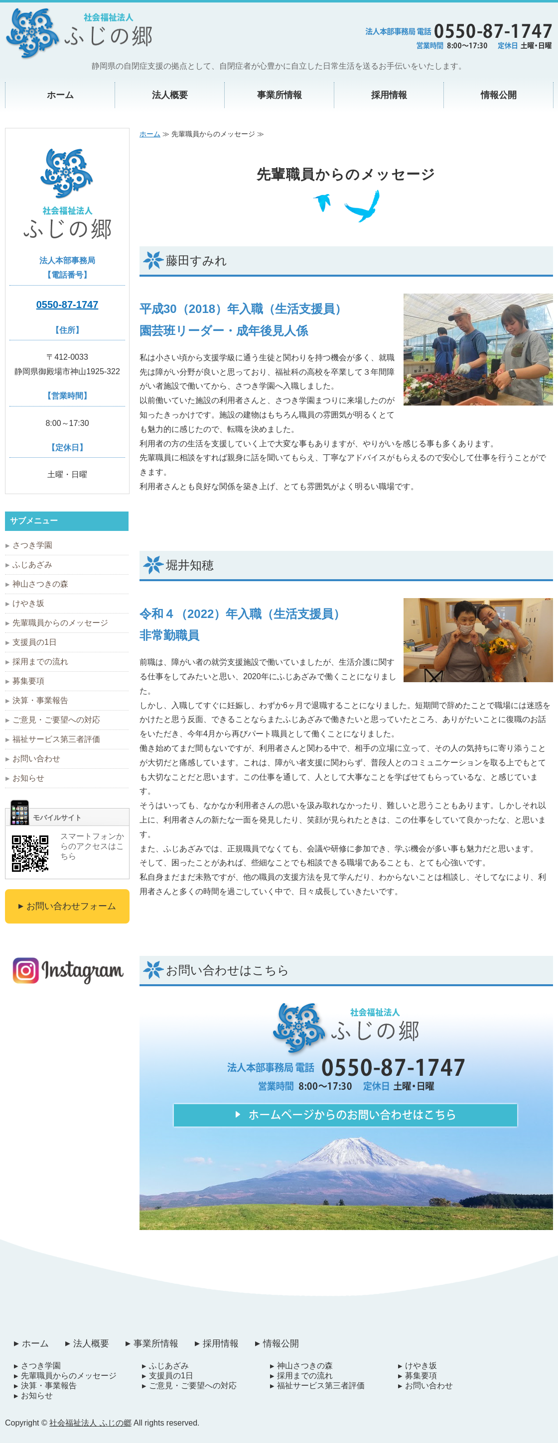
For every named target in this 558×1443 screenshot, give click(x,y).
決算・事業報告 (40, 700)
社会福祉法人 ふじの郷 (90, 1423)
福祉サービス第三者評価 (56, 739)
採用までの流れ (40, 661)
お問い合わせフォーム (71, 906)
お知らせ (28, 778)
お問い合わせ (36, 758)
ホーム (60, 95)
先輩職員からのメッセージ (60, 622)
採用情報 (389, 95)
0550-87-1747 (67, 304)
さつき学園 (32, 545)
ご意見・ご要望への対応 (56, 720)
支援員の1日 (34, 642)
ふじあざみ (32, 564)
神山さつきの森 (40, 584)
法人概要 (170, 95)
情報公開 (499, 95)
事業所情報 (279, 95)
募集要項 (28, 681)
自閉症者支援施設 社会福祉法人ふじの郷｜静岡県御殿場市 (78, 33)
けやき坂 (28, 603)
